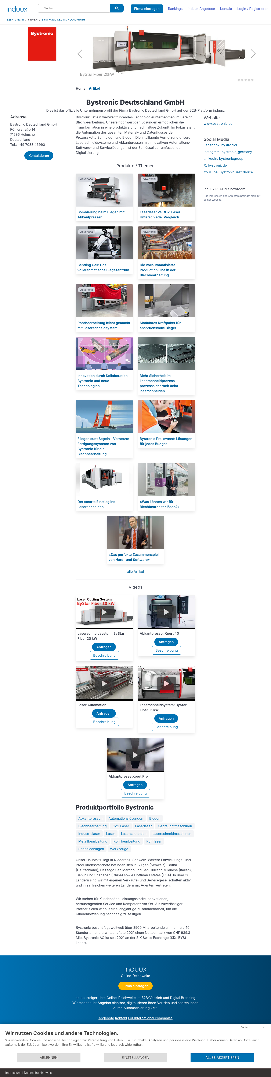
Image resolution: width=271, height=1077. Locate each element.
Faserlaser (143, 826)
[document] (135, 1041)
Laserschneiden (134, 834)
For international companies (150, 1018)
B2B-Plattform (15, 19)
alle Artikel (135, 571)
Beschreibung (104, 655)
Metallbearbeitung (92, 841)
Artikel (94, 88)
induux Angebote (201, 9)
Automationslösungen (125, 818)
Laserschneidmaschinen (171, 834)
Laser (110, 834)
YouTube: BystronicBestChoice (228, 172)
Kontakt (226, 9)
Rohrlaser (154, 841)
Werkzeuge (119, 849)
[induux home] (17, 8)
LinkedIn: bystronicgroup (223, 158)
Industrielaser (89, 834)
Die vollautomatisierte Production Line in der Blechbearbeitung (158, 270)
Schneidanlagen (91, 849)
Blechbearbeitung (92, 826)
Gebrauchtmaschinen (175, 826)
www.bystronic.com (219, 123)
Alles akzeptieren (222, 1058)
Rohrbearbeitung (126, 841)
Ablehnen (49, 1058)
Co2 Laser (121, 826)
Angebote (106, 1018)
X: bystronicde (215, 165)
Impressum (13, 1072)
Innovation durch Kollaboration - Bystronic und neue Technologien (103, 381)
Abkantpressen (90, 818)
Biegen (154, 818)
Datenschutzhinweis (38, 1072)
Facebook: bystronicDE (222, 145)
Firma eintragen (146, 9)
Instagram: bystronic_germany (228, 152)
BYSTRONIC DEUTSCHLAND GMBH (63, 19)
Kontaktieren (39, 155)
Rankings (175, 9)
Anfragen (103, 647)
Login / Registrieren (252, 9)
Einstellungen (135, 1058)
